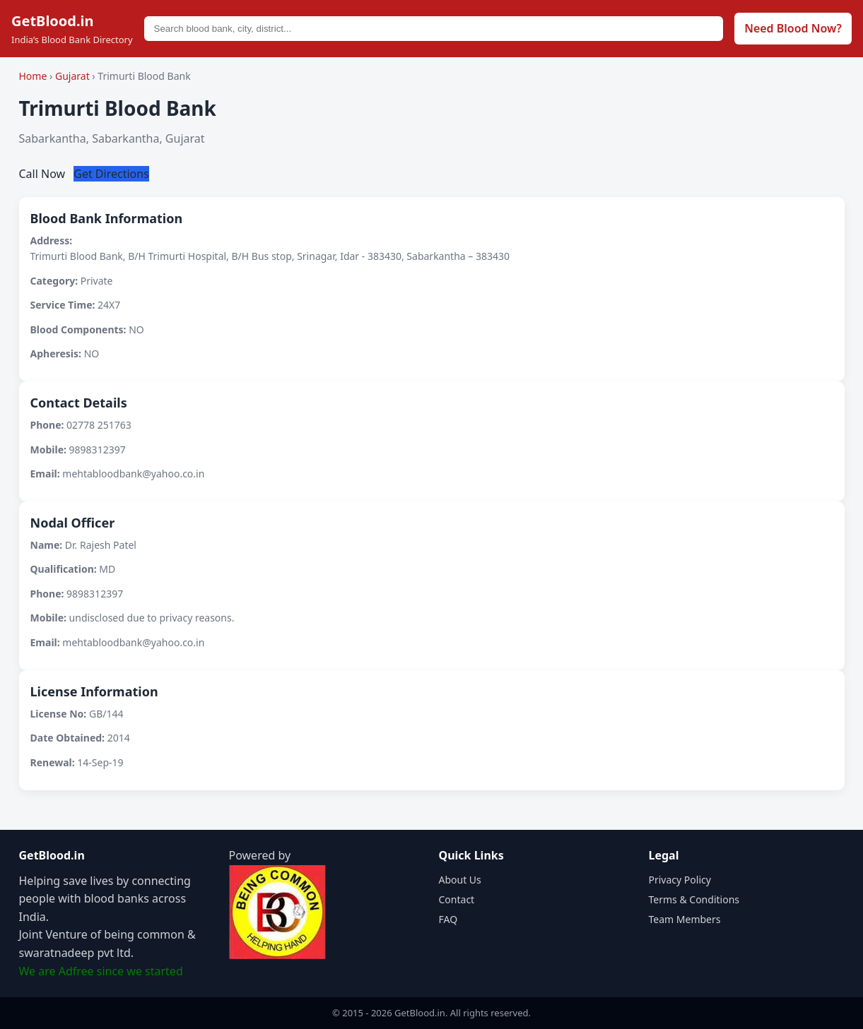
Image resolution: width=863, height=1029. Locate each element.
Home (33, 76)
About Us (460, 879)
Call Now (44, 174)
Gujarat (73, 76)
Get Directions (111, 174)
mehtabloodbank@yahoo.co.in (133, 473)
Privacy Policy (680, 879)
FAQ (448, 919)
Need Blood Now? (793, 28)
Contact (457, 899)
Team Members (685, 919)
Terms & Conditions (694, 899)
